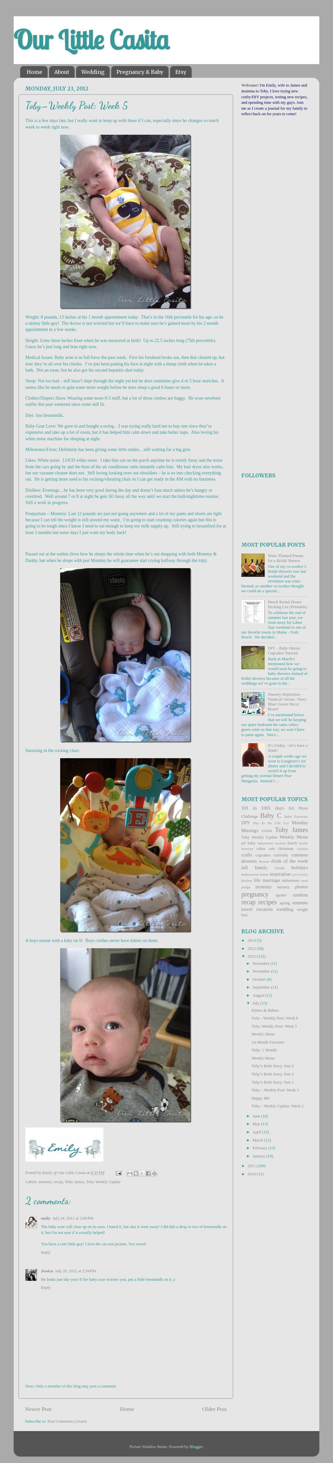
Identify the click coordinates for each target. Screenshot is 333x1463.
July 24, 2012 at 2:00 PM (72, 1218)
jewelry (303, 874)
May (257, 1124)
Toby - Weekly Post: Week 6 (274, 1018)
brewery (247, 849)
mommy (45, 1182)
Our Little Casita (91, 39)
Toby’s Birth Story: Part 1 (272, 1082)
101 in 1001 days (262, 808)
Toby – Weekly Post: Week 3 (275, 1090)
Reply (46, 1252)
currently (280, 855)
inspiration (280, 874)
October (260, 979)
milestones (291, 880)
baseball (280, 843)
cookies (302, 849)
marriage (271, 880)
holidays (299, 867)
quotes (281, 895)
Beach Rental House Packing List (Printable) (287, 604)
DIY (245, 822)
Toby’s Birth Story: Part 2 (272, 1074)
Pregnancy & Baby (139, 72)
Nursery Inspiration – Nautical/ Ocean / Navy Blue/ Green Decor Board (287, 701)
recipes (267, 902)
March (258, 1140)
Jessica (47, 1271)
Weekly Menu (294, 837)
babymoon (265, 843)
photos (301, 886)
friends (279, 868)
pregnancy (255, 894)
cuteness (299, 854)
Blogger (196, 1446)
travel (246, 909)
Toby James (74, 1182)
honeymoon (250, 874)
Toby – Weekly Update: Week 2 (277, 1106)
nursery (283, 887)
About (61, 72)
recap (58, 1182)
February (261, 1148)
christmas (286, 848)
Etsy (180, 72)
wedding (284, 909)
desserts (249, 861)
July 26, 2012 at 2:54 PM (75, 1271)
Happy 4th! (260, 1098)
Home (34, 72)
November (262, 971)
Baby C (270, 815)
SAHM (266, 831)
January (259, 1156)
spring (285, 903)
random (300, 894)
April (257, 1132)
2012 (252, 956)
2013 (252, 948)
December (262, 963)
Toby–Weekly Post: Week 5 (274, 1026)
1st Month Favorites (267, 1042)
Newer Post (38, 1409)
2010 (252, 1174)
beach (292, 843)
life (257, 880)
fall (244, 867)
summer (300, 902)
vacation (264, 909)
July (256, 1003)
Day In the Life (267, 823)
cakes (260, 848)
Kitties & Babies (265, 1010)
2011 (252, 1166)
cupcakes (263, 855)
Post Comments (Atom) (67, 1421)
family (261, 867)
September (262, 987)
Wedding (92, 72)
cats (272, 848)
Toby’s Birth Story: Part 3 (272, 1066)
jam (294, 874)
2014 (252, 940)
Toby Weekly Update (103, 1182)
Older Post (214, 1409)
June (257, 1116)
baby (251, 843)
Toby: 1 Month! (264, 1050)
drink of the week (289, 861)
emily (45, 1218)
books (303, 843)
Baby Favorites (296, 816)
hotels (264, 874)
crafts (246, 854)
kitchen (246, 880)
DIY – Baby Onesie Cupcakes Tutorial (284, 650)
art (243, 843)
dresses (264, 861)
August (259, 995)
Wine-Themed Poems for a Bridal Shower (285, 558)
